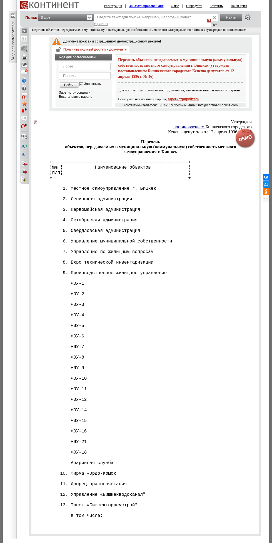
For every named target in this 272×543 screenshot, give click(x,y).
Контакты (217, 6)
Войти (69, 85)
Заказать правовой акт (146, 6)
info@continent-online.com (218, 105)
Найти (231, 17)
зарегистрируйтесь (183, 99)
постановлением (189, 126)
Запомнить (92, 84)
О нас (175, 6)
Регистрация (113, 6)
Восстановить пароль (75, 97)
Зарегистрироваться (74, 92)
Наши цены (239, 6)
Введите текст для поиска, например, (142, 20)
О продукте (194, 6)
